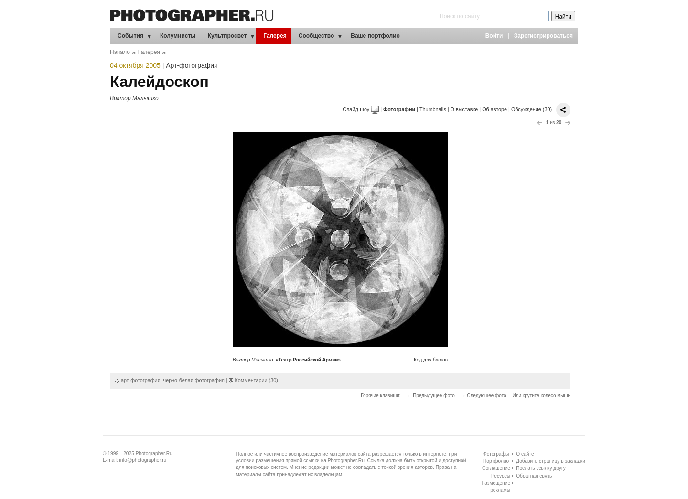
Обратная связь (534, 475)
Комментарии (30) (256, 380)
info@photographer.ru (143, 460)
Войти (494, 35)
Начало (120, 52)
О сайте (525, 454)
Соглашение (496, 468)
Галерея (274, 35)
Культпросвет (227, 35)
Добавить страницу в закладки (550, 461)
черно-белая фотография (194, 380)
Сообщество (316, 35)
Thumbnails (432, 109)
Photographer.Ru (154, 453)
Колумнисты (178, 35)
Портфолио (496, 461)
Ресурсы (500, 475)
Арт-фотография (192, 65)
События (130, 35)
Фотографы (496, 454)
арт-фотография (141, 380)
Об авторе (494, 109)
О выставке (464, 109)
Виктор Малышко (134, 98)
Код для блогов (431, 359)
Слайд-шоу (361, 109)
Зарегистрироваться (543, 35)
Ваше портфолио (375, 35)
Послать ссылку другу (541, 468)
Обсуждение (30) (531, 109)
